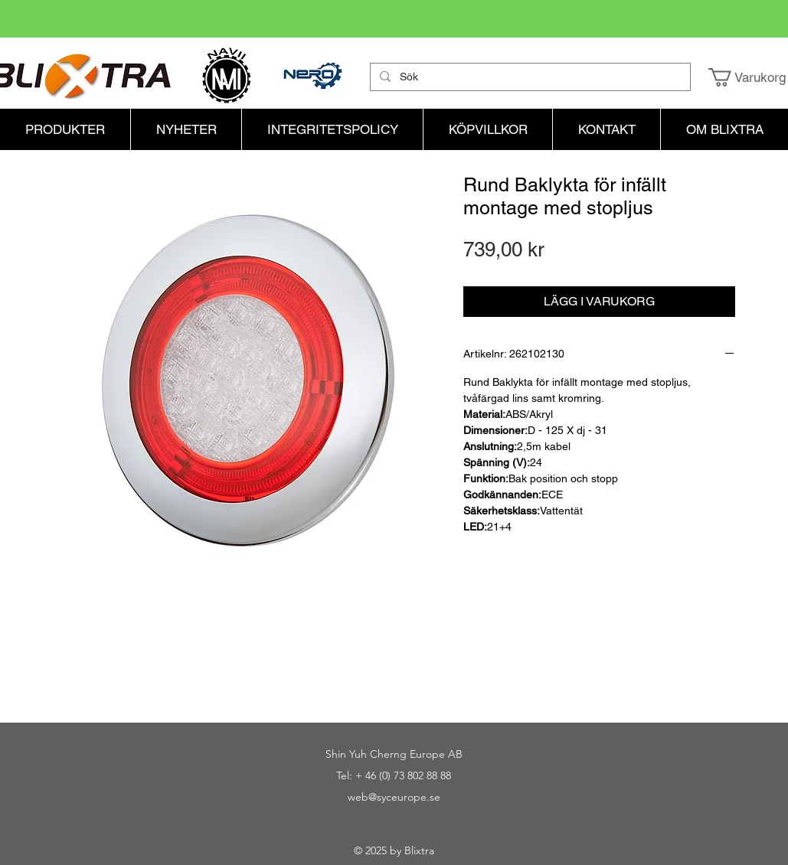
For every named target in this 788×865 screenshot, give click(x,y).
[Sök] (529, 77)
